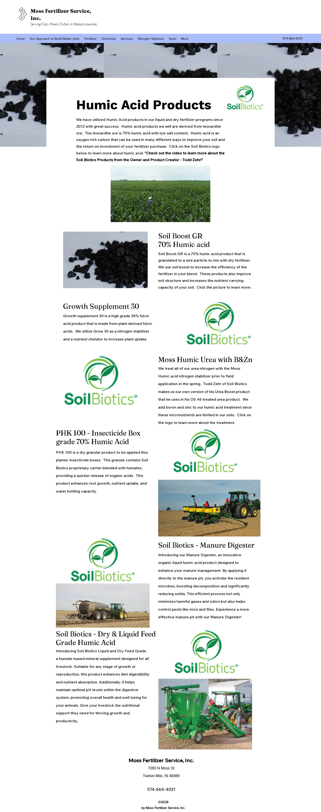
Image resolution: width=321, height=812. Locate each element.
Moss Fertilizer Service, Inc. (161, 760)
